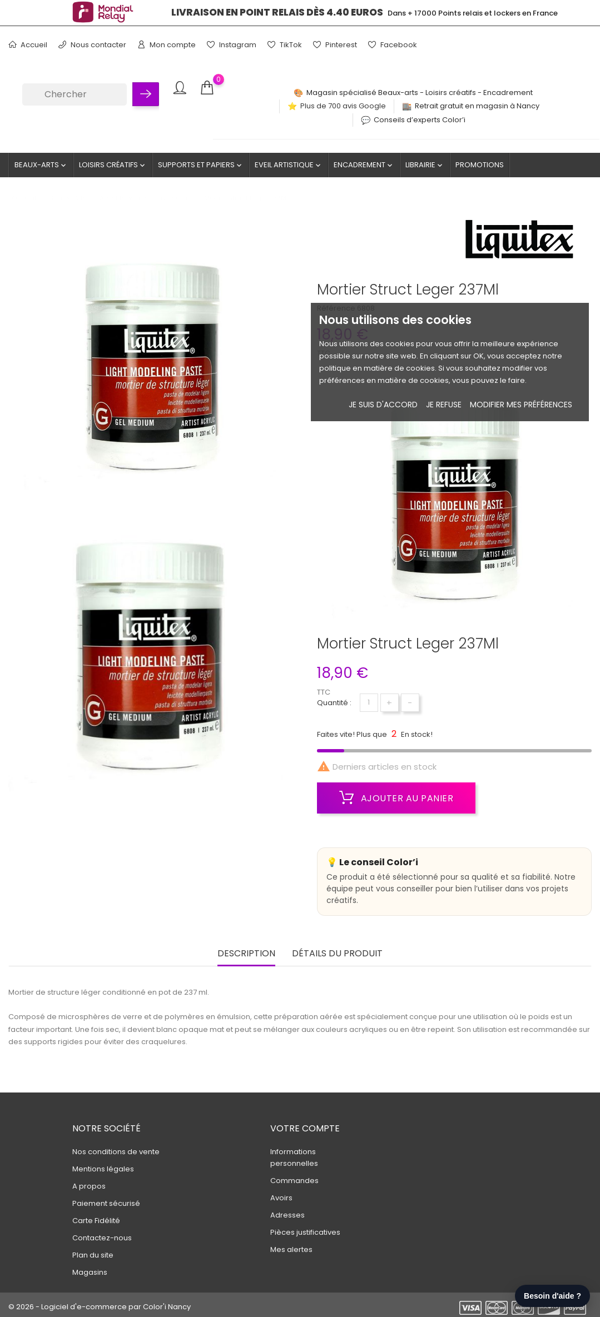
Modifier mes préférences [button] (521, 404)
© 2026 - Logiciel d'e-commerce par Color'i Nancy (99, 1306)
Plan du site (92, 1255)
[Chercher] (74, 94)
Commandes (294, 1180)
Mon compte (166, 44)
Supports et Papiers (201, 165)
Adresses (287, 1215)
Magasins (89, 1272)
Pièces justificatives (305, 1232)
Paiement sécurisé (106, 1203)
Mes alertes (291, 1249)
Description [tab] (246, 954)
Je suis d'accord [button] (383, 404)
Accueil (27, 44)
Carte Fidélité (96, 1220)
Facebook (392, 44)
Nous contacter (92, 44)
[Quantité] (369, 703)
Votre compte (305, 1128)
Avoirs (281, 1198)
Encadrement (364, 165)
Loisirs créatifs (113, 165)
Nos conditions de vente (116, 1151)
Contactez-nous (102, 1238)
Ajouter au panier (396, 798)
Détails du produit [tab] (337, 954)
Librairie (424, 165)
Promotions (479, 164)
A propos (89, 1186)
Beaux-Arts (41, 165)
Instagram (231, 44)
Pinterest (335, 44)
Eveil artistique (289, 165)
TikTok (284, 44)
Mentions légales (103, 1169)
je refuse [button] (444, 404)
